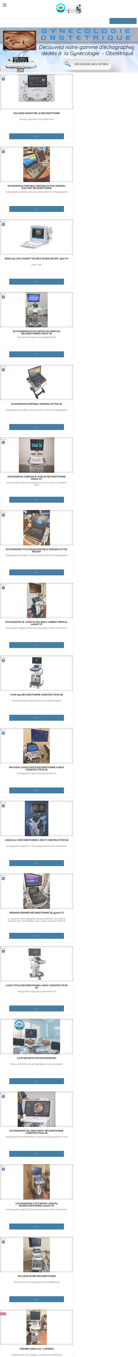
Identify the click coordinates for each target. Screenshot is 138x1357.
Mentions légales (70, 1348)
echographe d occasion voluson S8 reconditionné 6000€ (23, 769)
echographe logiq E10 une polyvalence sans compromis (69, 629)
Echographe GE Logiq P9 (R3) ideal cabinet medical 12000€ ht (69, 261)
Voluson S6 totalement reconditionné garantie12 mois (115, 847)
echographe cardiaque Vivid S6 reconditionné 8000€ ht (115, 187)
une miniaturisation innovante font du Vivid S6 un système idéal (115, 193)
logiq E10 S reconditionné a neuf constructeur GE (69, 332)
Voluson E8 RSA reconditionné (69, 478)
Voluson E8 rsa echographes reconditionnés (69, 484)
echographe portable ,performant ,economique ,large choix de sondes (69, 848)
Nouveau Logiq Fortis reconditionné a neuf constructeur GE (23, 333)
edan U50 (115, 119)
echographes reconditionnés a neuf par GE (115, 556)
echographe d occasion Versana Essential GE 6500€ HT (69, 697)
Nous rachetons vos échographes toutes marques (69, 411)
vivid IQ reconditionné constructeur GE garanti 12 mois (69, 769)
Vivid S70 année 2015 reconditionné (69, 550)
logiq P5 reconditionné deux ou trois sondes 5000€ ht (23, 696)
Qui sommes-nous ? (13, 1315)
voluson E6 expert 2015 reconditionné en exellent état (115, 702)
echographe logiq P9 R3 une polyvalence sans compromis (23, 484)
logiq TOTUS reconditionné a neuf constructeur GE (23, 405)
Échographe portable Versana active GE (69, 187)
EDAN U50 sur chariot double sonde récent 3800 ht (115, 114)
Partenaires (31, 1315)
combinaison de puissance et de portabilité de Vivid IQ (69, 774)
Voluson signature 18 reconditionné (23, 114)
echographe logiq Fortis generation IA (23, 338)
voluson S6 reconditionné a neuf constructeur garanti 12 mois (115, 842)
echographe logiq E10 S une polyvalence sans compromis (69, 338)
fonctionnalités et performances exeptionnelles (115, 266)
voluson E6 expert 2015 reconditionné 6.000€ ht (115, 696)
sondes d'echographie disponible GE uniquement (115, 1138)
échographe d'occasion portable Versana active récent (23, 261)
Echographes (32, 1321)
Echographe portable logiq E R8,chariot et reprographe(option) (115, 774)
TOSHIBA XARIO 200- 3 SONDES (115, 477)
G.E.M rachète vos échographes (69, 405)
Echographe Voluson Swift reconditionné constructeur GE (115, 406)
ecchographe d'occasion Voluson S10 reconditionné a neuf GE (23, 188)
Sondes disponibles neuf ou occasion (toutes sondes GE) (115, 1132)
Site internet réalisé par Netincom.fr (101, 1348)
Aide (37, 1348)
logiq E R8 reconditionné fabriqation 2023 (115, 768)
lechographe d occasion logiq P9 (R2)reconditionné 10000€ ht (23, 479)
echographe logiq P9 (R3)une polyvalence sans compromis (69, 266)
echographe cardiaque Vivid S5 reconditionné (115, 623)
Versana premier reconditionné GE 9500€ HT (115, 332)
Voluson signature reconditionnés (23, 119)
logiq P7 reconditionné (23, 840)
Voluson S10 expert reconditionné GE (23, 193)
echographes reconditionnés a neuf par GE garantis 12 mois (115, 411)
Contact (24, 1348)
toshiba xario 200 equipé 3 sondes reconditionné (115, 484)
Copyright (50, 1348)
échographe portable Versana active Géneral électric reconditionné (69, 115)
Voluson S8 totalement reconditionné (23, 774)
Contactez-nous (11, 1321)
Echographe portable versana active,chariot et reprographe (68, 120)
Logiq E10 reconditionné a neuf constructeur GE (69, 623)
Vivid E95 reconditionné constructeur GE (115, 260)
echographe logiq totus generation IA (23, 411)
